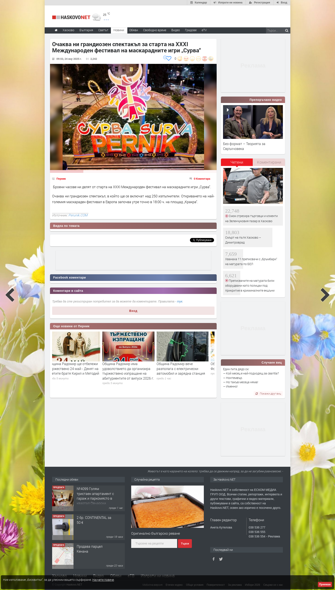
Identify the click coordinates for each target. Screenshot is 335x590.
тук (179, 301)
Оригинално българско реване (155, 533)
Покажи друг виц (268, 393)
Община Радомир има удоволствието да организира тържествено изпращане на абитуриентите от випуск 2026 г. (133, 370)
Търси (185, 543)
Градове (191, 30)
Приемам (325, 584)
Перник (61, 179)
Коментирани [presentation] (269, 162)
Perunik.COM (77, 215)
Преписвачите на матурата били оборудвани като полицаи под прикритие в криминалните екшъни (250, 286)
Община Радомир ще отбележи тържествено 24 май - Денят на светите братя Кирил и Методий (78, 368)
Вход (133, 311)
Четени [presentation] (237, 162)
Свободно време (154, 30)
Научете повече (103, 580)
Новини (118, 30)
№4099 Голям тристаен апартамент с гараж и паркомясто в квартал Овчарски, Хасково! (95, 498)
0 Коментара (202, 179)
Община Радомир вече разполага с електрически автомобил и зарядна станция (186, 368)
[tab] (237, 164)
